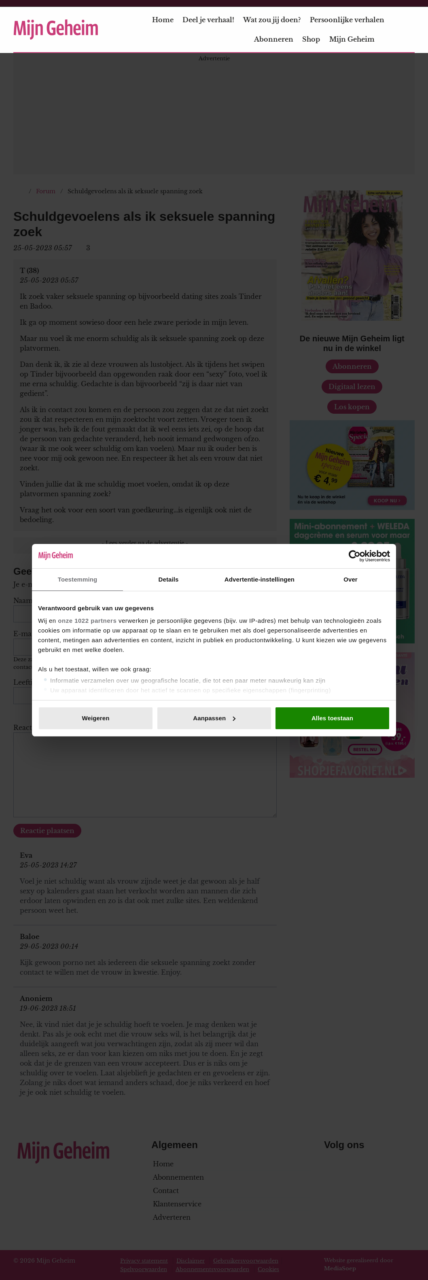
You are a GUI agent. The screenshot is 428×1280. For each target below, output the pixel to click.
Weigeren (95, 718)
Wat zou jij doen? (272, 20)
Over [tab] (350, 579)
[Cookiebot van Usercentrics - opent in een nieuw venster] (354, 556)
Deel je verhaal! (208, 20)
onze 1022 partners (87, 620)
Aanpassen (214, 718)
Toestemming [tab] (77, 579)
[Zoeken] (408, 29)
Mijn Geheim (356, 39)
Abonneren (273, 39)
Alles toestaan (332, 718)
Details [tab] (169, 579)
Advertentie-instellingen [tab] (260, 579)
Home (163, 20)
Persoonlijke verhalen (347, 20)
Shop (311, 39)
